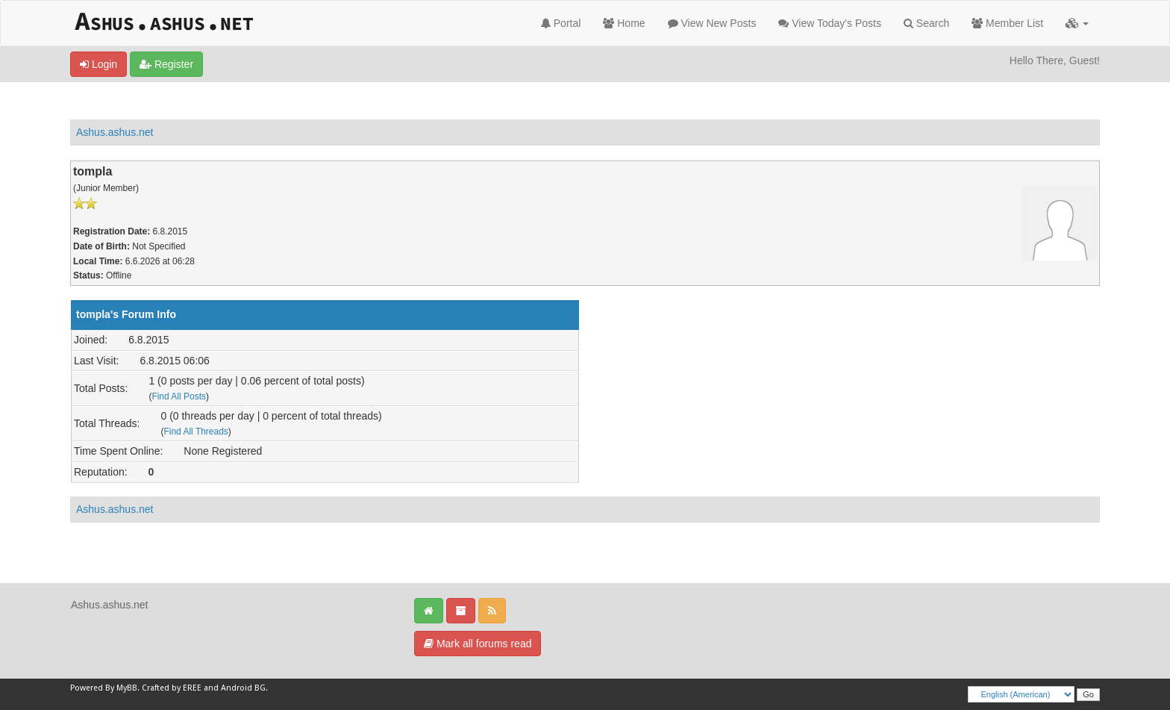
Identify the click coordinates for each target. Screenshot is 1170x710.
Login (98, 64)
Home (624, 23)
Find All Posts (178, 396)
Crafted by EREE (171, 688)
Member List (1007, 23)
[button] (1077, 23)
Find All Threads (195, 431)
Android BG (243, 688)
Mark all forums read (477, 644)
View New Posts (712, 23)
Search (926, 23)
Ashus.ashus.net (115, 132)
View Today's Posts (829, 23)
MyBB (126, 688)
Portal (561, 23)
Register (166, 64)
